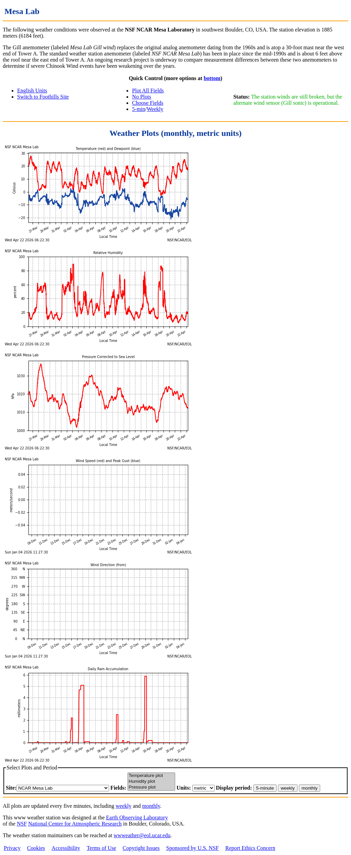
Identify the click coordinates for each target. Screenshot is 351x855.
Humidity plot (151, 781)
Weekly (155, 109)
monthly (151, 806)
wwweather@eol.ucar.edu (141, 835)
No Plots (141, 97)
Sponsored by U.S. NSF (192, 848)
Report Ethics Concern (250, 848)
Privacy (12, 848)
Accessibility (65, 848)
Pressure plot (151, 787)
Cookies (36, 848)
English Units (32, 90)
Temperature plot (151, 776)
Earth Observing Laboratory (137, 817)
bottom (212, 78)
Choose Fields (147, 103)
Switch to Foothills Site (43, 97)
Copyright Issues (141, 848)
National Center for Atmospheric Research (75, 824)
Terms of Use (101, 848)
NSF (22, 824)
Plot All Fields (148, 90)
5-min (138, 109)
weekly (123, 806)
